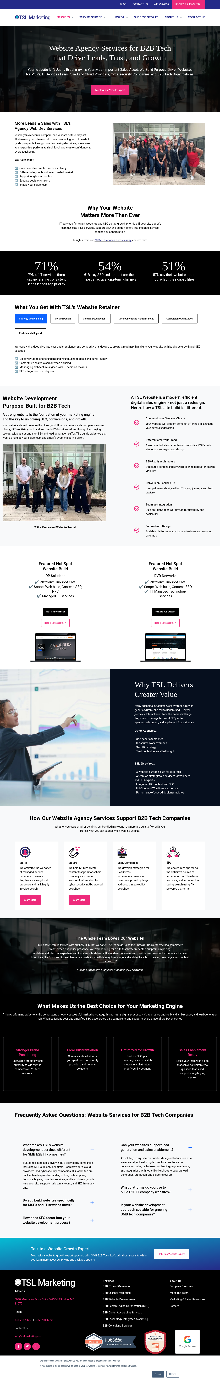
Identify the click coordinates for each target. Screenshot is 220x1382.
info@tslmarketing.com (28, 1336)
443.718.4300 (161, 4)
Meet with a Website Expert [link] (110, 90)
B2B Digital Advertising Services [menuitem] (122, 1312)
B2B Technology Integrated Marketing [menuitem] (125, 1319)
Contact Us (140, 4)
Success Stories (146, 17)
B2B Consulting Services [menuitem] (118, 1325)
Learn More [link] (30, 900)
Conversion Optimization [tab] (179, 318)
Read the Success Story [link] (55, 623)
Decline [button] (172, 1374)
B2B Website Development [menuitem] (119, 1299)
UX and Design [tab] (63, 318)
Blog (123, 4)
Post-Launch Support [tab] (30, 333)
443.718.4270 (44, 1320)
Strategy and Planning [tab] (31, 318)
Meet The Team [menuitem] (179, 1293)
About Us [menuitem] (176, 1281)
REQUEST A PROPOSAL (188, 4)
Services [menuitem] (108, 1281)
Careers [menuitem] (174, 1306)
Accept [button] (158, 1374)
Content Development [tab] (94, 318)
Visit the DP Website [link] (55, 612)
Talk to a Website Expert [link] (172, 1254)
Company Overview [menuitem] (181, 1286)
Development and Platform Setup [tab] (136, 318)
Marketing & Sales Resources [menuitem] (187, 1299)
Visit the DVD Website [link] (165, 612)
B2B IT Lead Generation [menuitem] (117, 1286)
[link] (33, 17)
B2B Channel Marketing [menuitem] (117, 1293)
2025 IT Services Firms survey (113, 240)
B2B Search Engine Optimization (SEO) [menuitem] (126, 1306)
